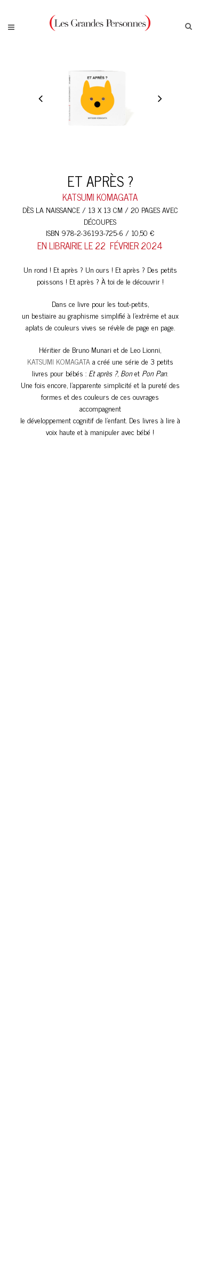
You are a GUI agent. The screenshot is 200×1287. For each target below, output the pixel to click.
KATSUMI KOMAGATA (58, 361)
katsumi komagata (100, 197)
